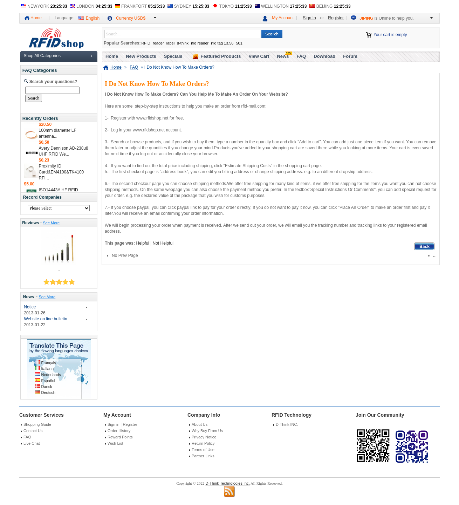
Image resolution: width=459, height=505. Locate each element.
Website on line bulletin (45, 318)
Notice (30, 307)
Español (48, 380)
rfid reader (199, 43)
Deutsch (48, 392)
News (28, 296)
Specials (173, 56)
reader (158, 43)
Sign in (113, 424)
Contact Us (32, 431)
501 (239, 43)
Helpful (142, 243)
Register (336, 17)
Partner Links (203, 456)
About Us (199, 424)
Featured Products (221, 56)
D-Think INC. (287, 424)
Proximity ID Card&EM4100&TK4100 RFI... (61, 174)
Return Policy (203, 443)
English (93, 18)
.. (58, 269)
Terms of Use (203, 450)
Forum (350, 56)
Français (48, 363)
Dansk (46, 386)
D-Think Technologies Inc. (227, 483)
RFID (145, 43)
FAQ (301, 56)
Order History (119, 431)
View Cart (258, 56)
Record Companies (42, 197)
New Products (141, 56)
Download (324, 56)
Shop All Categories (42, 55)
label (170, 43)
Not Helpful (163, 243)
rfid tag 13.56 (222, 43)
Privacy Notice (204, 437)
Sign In (309, 17)
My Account (283, 17)
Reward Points (120, 437)
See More (51, 223)
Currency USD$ (130, 18)
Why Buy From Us (207, 431)
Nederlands (51, 375)
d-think (183, 43)
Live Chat (31, 443)
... (435, 255)
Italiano (47, 369)
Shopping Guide (37, 424)
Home (36, 17)
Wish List (115, 443)
